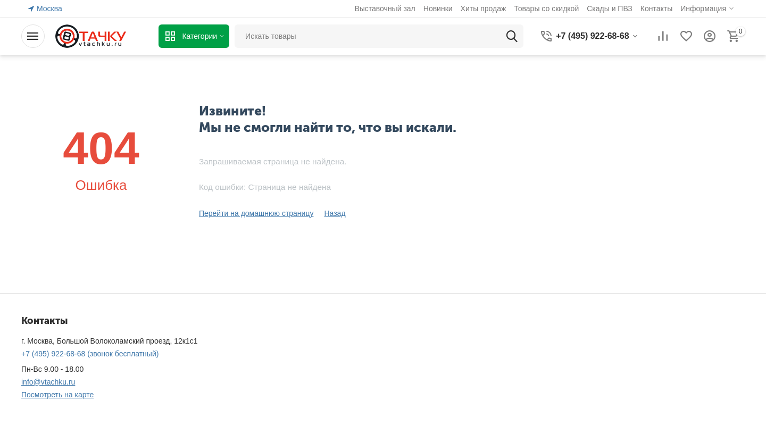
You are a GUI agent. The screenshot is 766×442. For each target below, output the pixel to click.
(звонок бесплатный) (90, 353)
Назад (334, 213)
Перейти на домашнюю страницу (256, 213)
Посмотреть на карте (57, 394)
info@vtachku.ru (48, 382)
